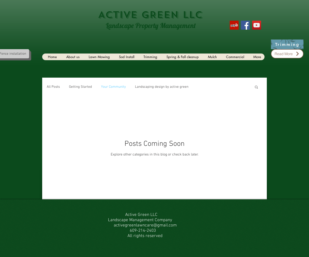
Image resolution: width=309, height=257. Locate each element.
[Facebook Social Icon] (245, 25)
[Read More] (287, 53)
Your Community (113, 87)
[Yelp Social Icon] (234, 25)
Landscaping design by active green (161, 87)
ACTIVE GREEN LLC (150, 15)
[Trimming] (287, 44)
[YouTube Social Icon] (256, 25)
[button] (256, 87)
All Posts (53, 87)
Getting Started (80, 87)
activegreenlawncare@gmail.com (145, 225)
